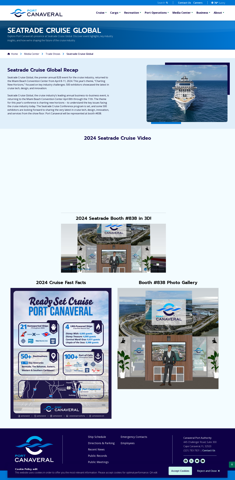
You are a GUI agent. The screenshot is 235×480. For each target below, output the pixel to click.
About (218, 12)
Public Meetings (98, 462)
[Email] (203, 461)
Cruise (100, 12)
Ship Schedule (97, 436)
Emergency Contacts (134, 436)
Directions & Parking (101, 443)
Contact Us (184, 2)
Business (202, 12)
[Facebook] (185, 461)
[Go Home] (36, 13)
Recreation (131, 12)
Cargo (114, 12)
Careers (197, 2)
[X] (191, 461)
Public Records (97, 455)
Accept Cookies (180, 470)
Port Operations (156, 12)
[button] (162, 2)
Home (14, 54)
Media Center (181, 12)
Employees (128, 443)
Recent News (96, 449)
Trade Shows (53, 54)
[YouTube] (197, 461)
